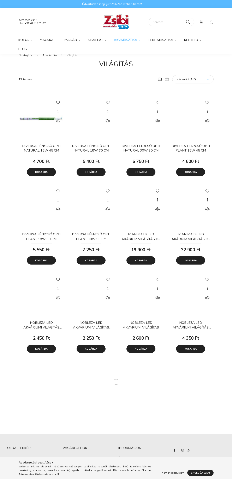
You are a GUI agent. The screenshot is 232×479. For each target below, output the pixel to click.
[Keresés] (171, 22)
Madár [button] (71, 40)
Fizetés (122, 477)
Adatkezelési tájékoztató (133, 471)
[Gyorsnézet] (58, 118)
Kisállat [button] (96, 40)
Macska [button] (47, 40)
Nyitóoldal (13, 464)
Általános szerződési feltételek (136, 464)
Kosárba (41, 178)
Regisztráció (70, 471)
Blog (22, 49)
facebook (174, 457)
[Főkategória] (25, 61)
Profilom (68, 477)
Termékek (13, 471)
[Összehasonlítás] (58, 127)
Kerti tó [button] (191, 40)
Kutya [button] (24, 40)
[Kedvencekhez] (58, 108)
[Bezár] (212, 4)
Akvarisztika (50, 61)
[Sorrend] (193, 86)
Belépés (68, 464)
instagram (182, 457)
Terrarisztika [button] (161, 40)
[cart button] (211, 22)
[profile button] (201, 22)
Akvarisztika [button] (126, 40)
